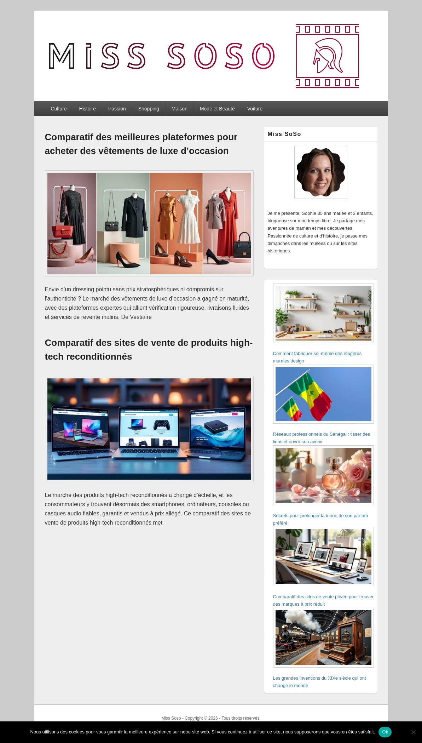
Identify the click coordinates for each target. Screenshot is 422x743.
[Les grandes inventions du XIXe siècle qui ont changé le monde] (323, 639)
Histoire (87, 109)
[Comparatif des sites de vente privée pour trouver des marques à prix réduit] (323, 558)
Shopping (148, 109)
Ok (385, 732)
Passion (117, 109)
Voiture (255, 109)
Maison (179, 109)
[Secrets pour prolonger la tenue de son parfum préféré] (323, 476)
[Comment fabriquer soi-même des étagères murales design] (323, 314)
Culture (59, 109)
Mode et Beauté (217, 109)
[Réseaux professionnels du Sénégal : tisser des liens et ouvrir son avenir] (323, 395)
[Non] (413, 732)
